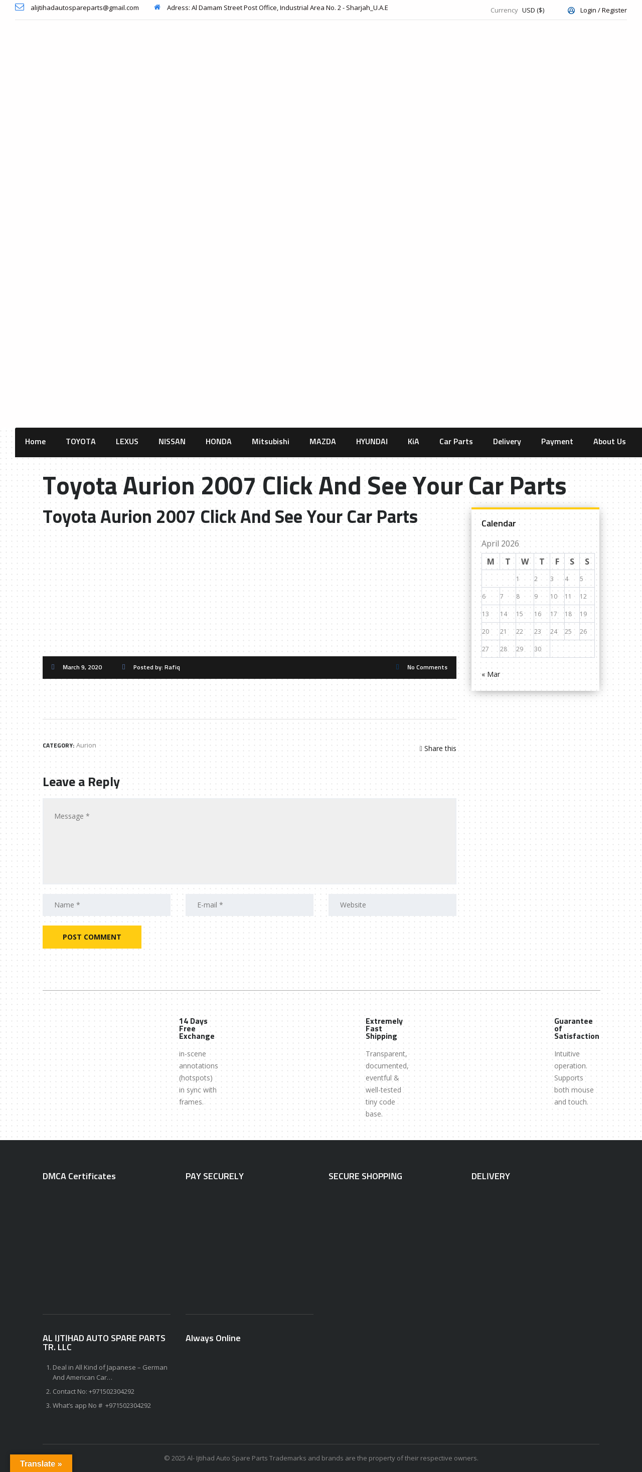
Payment (557, 442)
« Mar (491, 674)
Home (35, 442)
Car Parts (456, 442)
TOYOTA (81, 442)
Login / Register (597, 10)
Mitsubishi (270, 442)
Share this (438, 748)
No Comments (427, 668)
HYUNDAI (372, 442)
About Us (609, 442)
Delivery (507, 442)
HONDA (219, 442)
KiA (413, 442)
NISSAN (172, 442)
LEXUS (127, 442)
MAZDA (322, 442)
